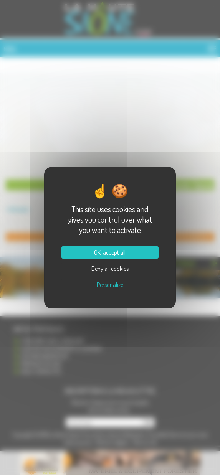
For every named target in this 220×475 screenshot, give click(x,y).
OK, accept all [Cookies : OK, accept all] (110, 252)
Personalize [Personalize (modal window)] (110, 285)
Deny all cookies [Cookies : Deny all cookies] (110, 268)
